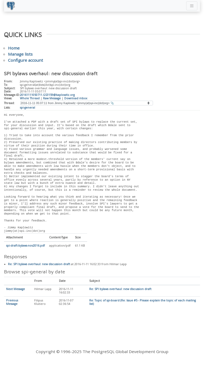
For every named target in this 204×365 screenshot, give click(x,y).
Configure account (25, 60)
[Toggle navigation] (191, 5)
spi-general (27, 107)
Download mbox (75, 98)
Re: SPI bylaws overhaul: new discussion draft (39, 264)
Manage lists (20, 54)
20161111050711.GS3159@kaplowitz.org (47, 95)
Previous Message (12, 302)
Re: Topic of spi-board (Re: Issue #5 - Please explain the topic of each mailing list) (142, 302)
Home (14, 48)
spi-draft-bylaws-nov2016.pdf (25, 246)
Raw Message (52, 98)
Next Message (15, 289)
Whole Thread (30, 98)
